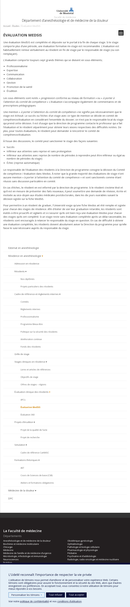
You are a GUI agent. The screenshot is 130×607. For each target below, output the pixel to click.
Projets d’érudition (23, 422)
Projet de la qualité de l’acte (34, 430)
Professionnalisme (30, 316)
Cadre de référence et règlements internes (36, 294)
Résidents (19, 271)
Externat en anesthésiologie (23, 248)
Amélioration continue (31, 339)
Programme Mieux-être (32, 324)
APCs (23, 399)
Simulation (19, 444)
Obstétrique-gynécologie (80, 540)
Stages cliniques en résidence (29, 361)
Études (15, 25)
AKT (22, 467)
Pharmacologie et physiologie (82, 550)
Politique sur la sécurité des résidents (39, 331)
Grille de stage (21, 354)
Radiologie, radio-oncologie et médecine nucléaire (93, 559)
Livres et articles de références (35, 369)
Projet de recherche (30, 437)
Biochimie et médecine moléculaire (21, 543)
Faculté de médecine (65, 17)
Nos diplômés (27, 279)
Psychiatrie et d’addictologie (81, 556)
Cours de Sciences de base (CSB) (37, 475)
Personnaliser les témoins (26, 594)
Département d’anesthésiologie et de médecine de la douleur (65, 20)
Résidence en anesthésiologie (24, 255)
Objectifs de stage (29, 377)
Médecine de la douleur (21, 490)
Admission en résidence (26, 263)
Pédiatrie (72, 553)
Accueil (6, 25)
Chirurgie (8, 547)
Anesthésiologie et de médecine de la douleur (27, 540)
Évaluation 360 (27, 414)
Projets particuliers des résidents (37, 286)
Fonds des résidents (31, 346)
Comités (25, 301)
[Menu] (121, 32)
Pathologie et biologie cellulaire (83, 547)
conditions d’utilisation (69, 601)
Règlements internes (30, 309)
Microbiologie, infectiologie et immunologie (25, 556)
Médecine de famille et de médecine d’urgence (27, 553)
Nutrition (7, 562)
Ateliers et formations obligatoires (37, 482)
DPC (10, 498)
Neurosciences (11, 559)
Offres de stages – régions (33, 384)
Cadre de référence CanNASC (35, 452)
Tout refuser (55, 594)
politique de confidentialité (34, 601)
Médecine (8, 550)
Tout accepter (76, 594)
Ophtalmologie (75, 543)
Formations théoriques (26, 460)
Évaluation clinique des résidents (31, 391)
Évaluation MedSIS (30, 407)
